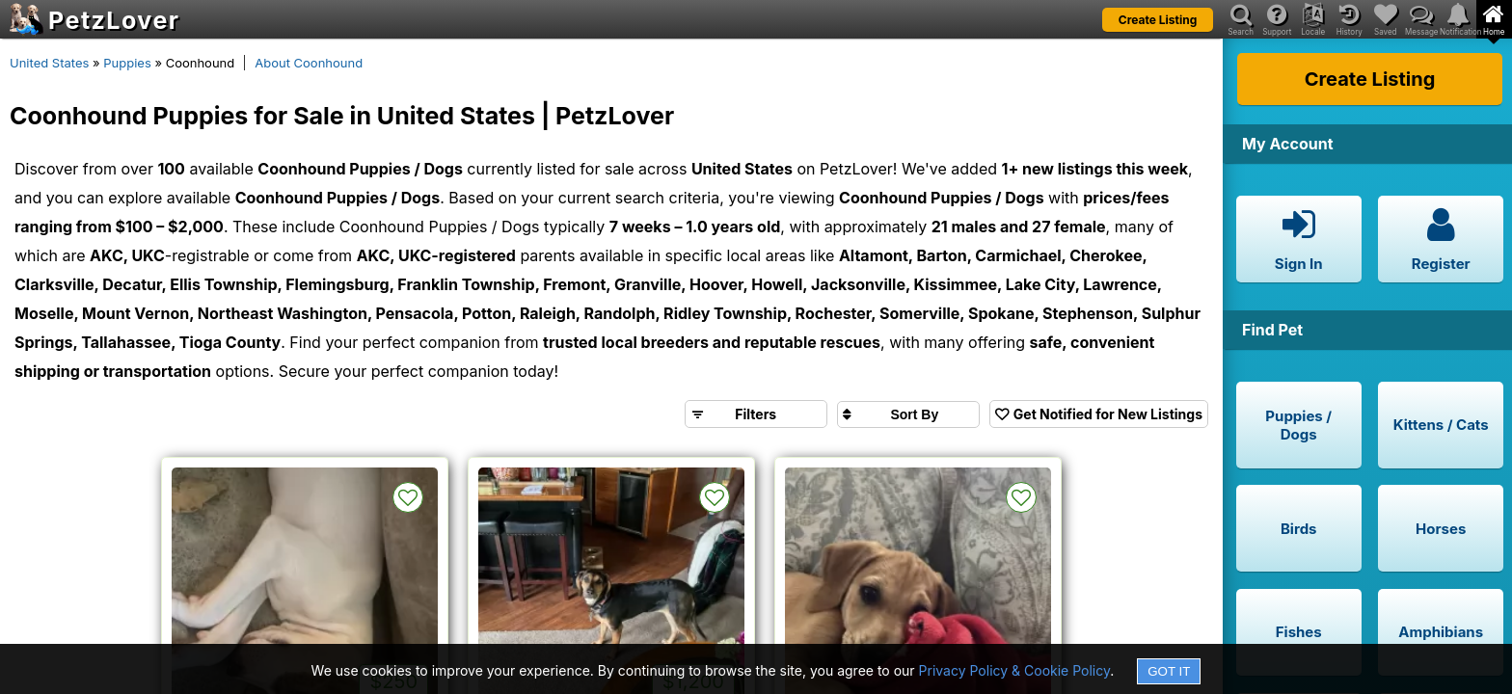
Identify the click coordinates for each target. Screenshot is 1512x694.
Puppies (127, 62)
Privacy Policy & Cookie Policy (1015, 670)
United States (49, 62)
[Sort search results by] (908, 414)
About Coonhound (309, 62)
